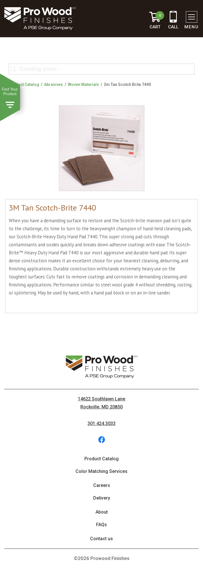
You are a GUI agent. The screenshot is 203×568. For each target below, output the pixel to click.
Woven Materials (83, 84)
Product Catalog (24, 84)
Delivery (101, 498)
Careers (101, 485)
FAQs (101, 524)
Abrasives (53, 84)
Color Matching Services (101, 471)
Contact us (101, 538)
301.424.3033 (101, 423)
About (101, 512)
